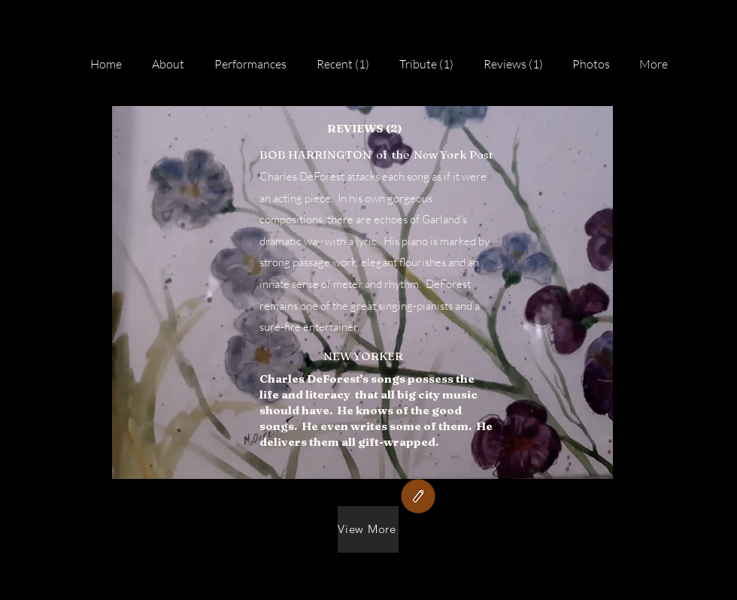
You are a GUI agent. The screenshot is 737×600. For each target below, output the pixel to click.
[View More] (368, 529)
